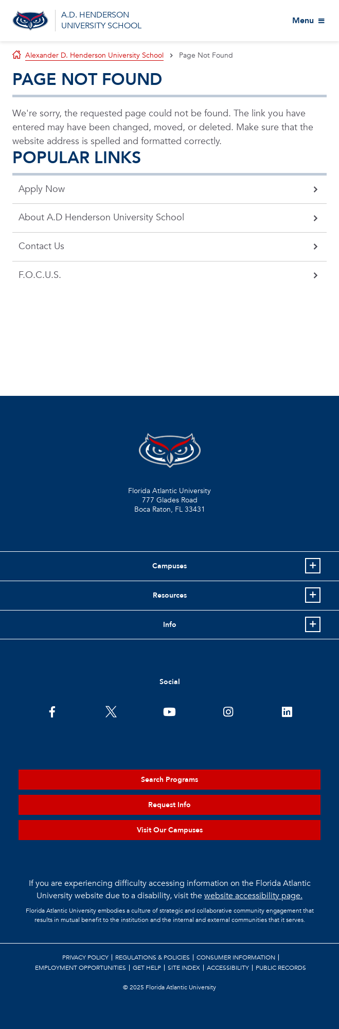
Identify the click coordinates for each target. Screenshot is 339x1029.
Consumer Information (236, 957)
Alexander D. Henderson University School (94, 55)
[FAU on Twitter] (110, 711)
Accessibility (228, 968)
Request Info (169, 805)
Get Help (147, 968)
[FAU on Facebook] (52, 711)
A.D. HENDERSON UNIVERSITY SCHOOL (101, 20)
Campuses (169, 566)
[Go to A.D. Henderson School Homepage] (30, 20)
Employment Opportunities (80, 968)
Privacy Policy (85, 957)
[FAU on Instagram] (228, 711)
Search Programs (169, 779)
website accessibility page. (253, 895)
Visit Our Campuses (170, 830)
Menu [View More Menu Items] (303, 20)
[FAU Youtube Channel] (169, 711)
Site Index (184, 968)
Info (169, 625)
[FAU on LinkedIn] (286, 711)
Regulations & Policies (152, 957)
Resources (170, 595)
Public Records (281, 968)
